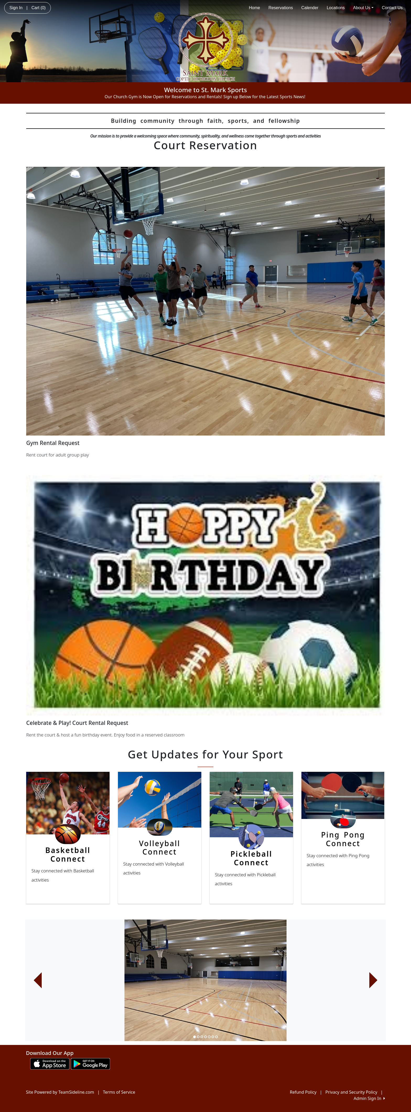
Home (254, 7)
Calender (309, 7)
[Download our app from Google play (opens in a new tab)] (90, 1063)
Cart (38, 7)
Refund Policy (303, 1092)
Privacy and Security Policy (351, 1092)
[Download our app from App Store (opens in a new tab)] (49, 1063)
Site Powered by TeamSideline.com (60, 1092)
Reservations (280, 7)
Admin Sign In (369, 1098)
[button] (37, 980)
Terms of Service (119, 1092)
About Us (363, 7)
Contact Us (392, 7)
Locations (336, 7)
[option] (205, 980)
